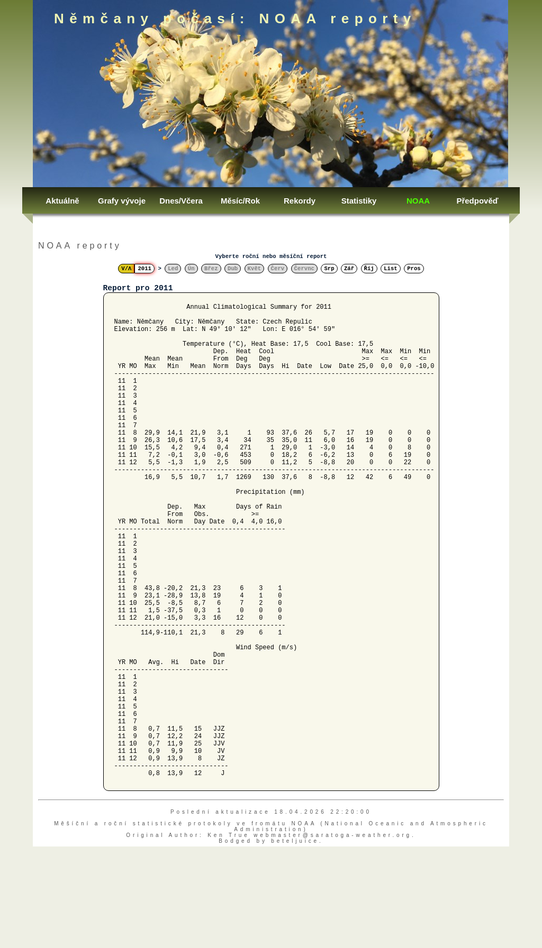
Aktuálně (62, 200)
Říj (369, 268)
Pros (414, 268)
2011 (144, 268)
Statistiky (359, 200)
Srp (329, 268)
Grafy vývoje (122, 200)
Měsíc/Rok (240, 200)
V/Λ (126, 268)
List (391, 268)
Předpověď (477, 200)
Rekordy (299, 200)
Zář (349, 268)
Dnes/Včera (181, 200)
